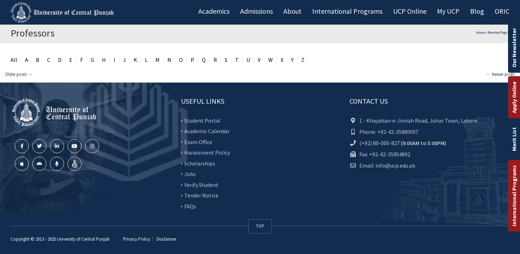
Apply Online (514, 97)
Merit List (514, 139)
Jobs (190, 173)
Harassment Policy (207, 152)
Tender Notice (201, 195)
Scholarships (199, 163)
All (14, 59)
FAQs (190, 205)
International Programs (514, 195)
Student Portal (202, 120)
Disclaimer (165, 239)
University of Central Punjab (83, 239)
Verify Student (201, 184)
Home (480, 32)
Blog (477, 11)
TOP (260, 226)
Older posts (18, 74)
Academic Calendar (207, 131)
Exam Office (198, 141)
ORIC (502, 11)
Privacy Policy (136, 239)
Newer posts (500, 74)
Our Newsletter (514, 47)
